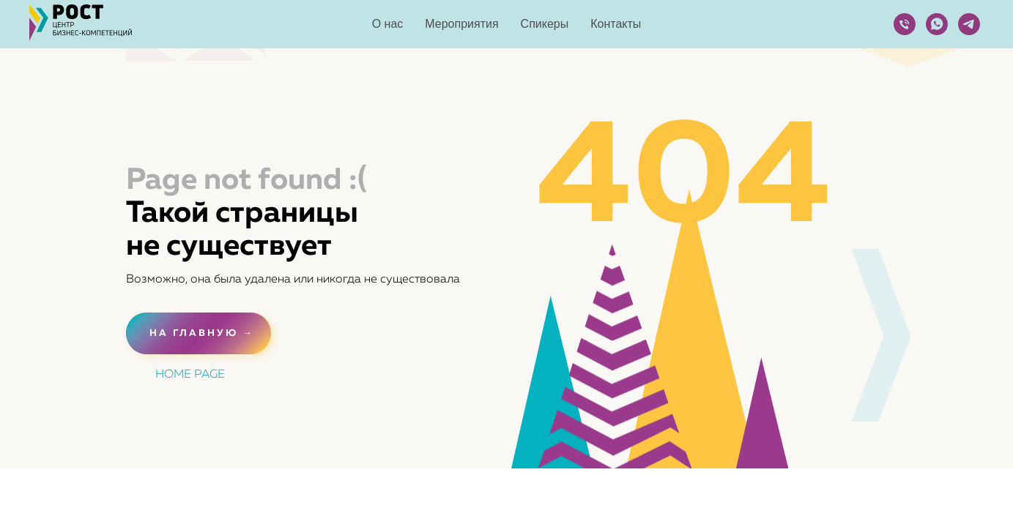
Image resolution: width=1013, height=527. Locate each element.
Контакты (615, 24)
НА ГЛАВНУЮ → (201, 333)
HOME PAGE (190, 375)
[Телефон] (905, 24)
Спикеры (545, 24)
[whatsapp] (937, 24)
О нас (388, 24)
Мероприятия (461, 24)
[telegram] (969, 24)
